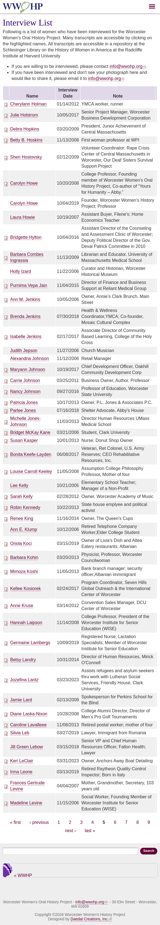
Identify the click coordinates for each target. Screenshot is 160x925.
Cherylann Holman (28, 104)
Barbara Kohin (24, 557)
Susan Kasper (24, 440)
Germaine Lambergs (30, 642)
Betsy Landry (23, 659)
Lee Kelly (19, 485)
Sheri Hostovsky (26, 157)
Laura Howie (22, 217)
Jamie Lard (21, 699)
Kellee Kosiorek (25, 588)
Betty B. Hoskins (26, 140)
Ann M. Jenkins (25, 299)
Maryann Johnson (27, 369)
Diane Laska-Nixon (28, 713)
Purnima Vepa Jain (28, 285)
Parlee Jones (23, 410)
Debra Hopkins (24, 129)
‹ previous (39, 822)
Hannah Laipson (26, 622)
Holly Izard (20, 271)
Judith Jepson (23, 350)
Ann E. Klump (23, 529)
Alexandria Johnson (29, 358)
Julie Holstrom (24, 115)
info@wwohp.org (128, 66)
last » (90, 830)
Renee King (21, 518)
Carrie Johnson (25, 380)
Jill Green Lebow (26, 746)
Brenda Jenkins (25, 316)
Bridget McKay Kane (30, 432)
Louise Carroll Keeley (31, 471)
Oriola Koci (21, 543)
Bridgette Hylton (26, 237)
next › (70, 830)
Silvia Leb (19, 732)
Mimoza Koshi (24, 571)
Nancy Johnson (25, 391)
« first (15, 822)
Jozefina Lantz (24, 679)
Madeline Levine (26, 803)
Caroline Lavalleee (28, 724)
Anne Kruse (21, 605)
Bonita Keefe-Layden (30, 454)
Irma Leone (21, 771)
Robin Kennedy (25, 507)
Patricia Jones (24, 402)
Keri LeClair (21, 760)
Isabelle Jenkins (26, 336)
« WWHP (23, 875)
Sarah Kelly (21, 496)
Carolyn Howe (24, 183)
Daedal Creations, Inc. (91, 919)
